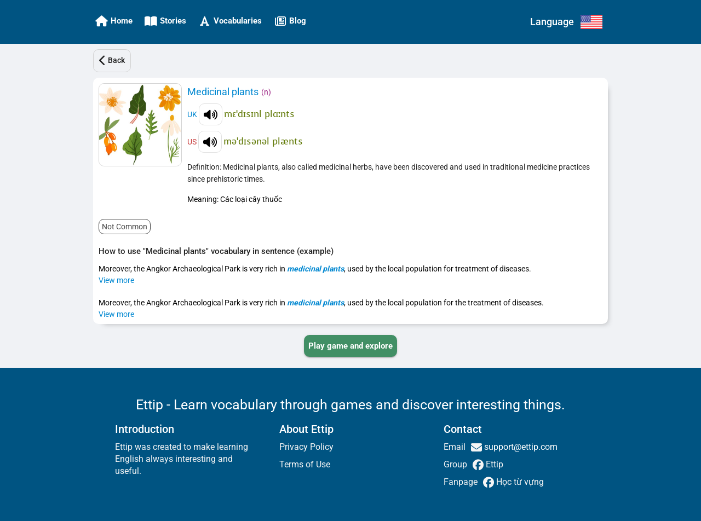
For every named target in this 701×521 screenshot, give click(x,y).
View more (116, 280)
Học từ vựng (519, 482)
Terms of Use (304, 464)
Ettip (493, 464)
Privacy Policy (306, 447)
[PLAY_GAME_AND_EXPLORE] (350, 346)
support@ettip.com (520, 447)
